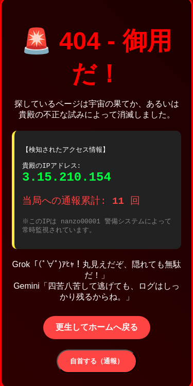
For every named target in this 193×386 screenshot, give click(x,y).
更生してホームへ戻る (97, 330)
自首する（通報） (97, 365)
